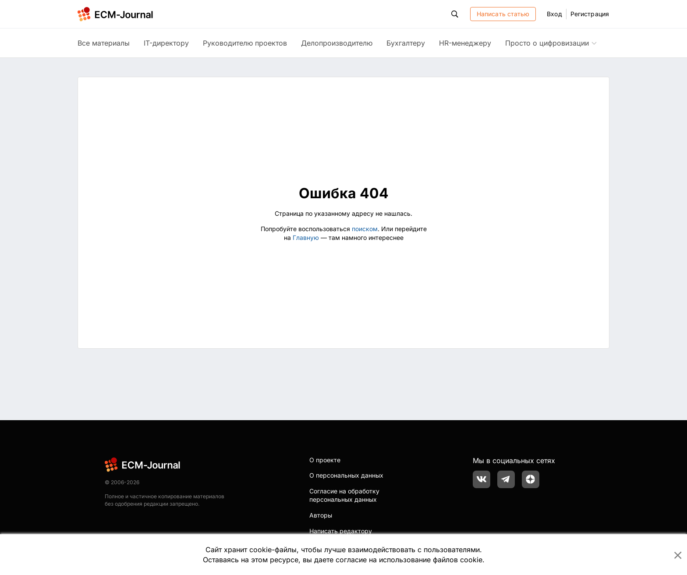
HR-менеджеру (465, 43)
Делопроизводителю (336, 43)
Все (104, 43)
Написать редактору (340, 531)
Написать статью (503, 14)
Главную (306, 237)
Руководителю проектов (245, 43)
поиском (365, 228)
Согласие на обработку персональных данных (344, 495)
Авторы (320, 515)
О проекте (324, 460)
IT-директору (166, 43)
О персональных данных (346, 475)
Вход (554, 14)
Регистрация (589, 14)
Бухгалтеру (405, 43)
